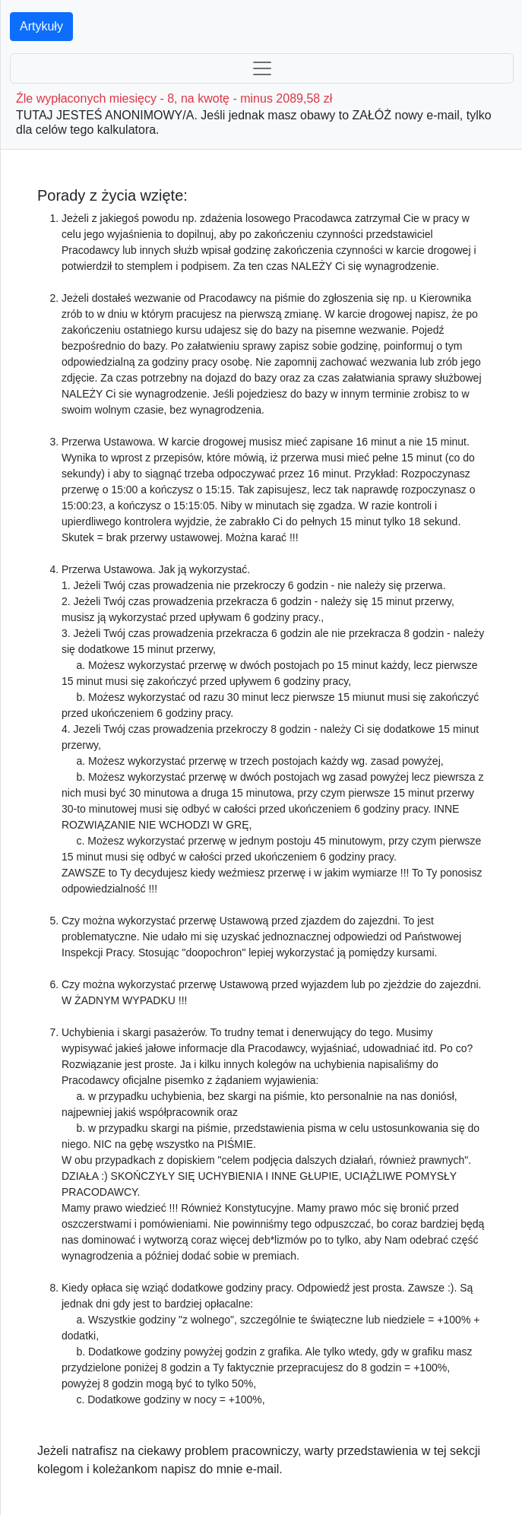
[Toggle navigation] (262, 68)
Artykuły (41, 26)
